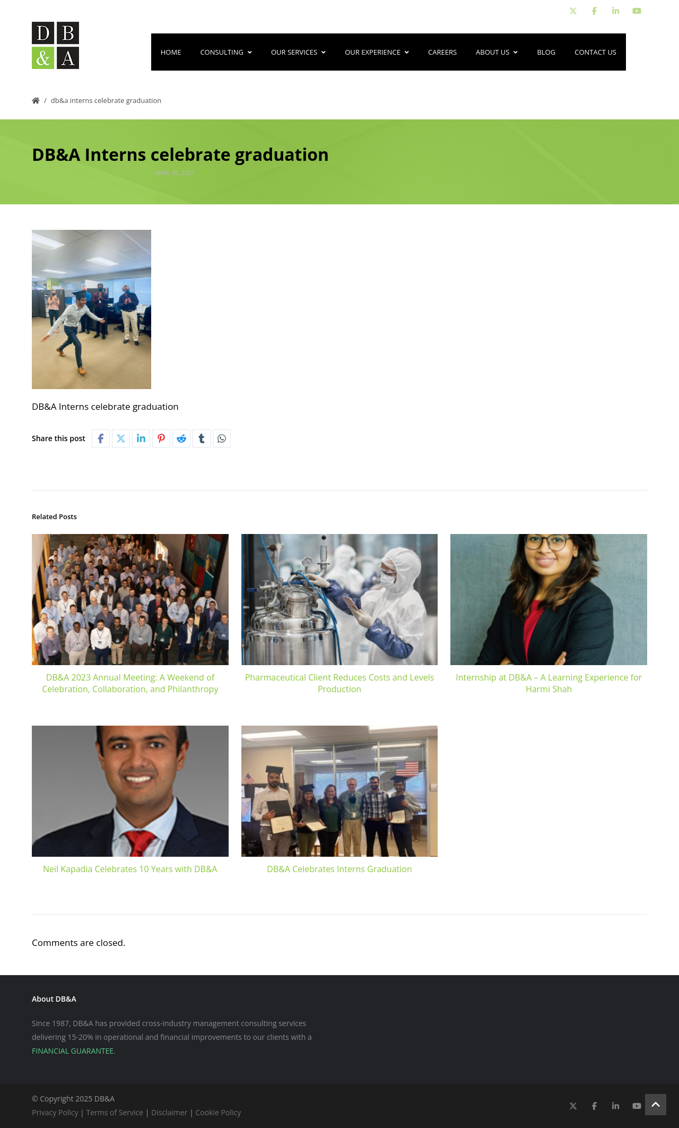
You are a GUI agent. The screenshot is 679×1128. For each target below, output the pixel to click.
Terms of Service (114, 1112)
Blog (546, 52)
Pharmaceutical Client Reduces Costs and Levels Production (339, 683)
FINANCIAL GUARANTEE (73, 1051)
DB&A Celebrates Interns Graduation (339, 869)
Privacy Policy (55, 1112)
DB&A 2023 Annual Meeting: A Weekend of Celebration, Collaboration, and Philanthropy (130, 683)
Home (171, 52)
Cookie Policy (218, 1112)
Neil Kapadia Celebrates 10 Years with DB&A (130, 869)
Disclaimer (169, 1112)
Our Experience (377, 52)
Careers (442, 52)
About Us (497, 52)
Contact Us (595, 52)
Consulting (226, 52)
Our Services (298, 52)
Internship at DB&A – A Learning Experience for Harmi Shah (549, 683)
